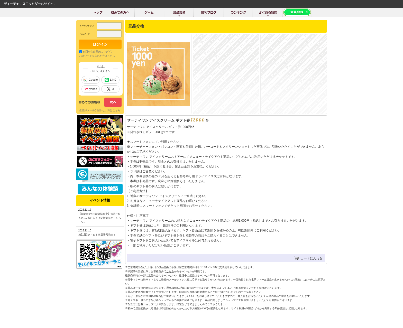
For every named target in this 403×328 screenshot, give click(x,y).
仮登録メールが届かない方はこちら (99, 110)
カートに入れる (311, 258)
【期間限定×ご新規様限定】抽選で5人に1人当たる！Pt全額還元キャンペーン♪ (99, 217)
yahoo (90, 88)
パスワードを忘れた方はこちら (97, 55)
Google (90, 80)
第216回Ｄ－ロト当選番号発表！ (97, 234)
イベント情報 (100, 200)
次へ (100, 102)
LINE (110, 80)
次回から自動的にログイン (98, 51)
